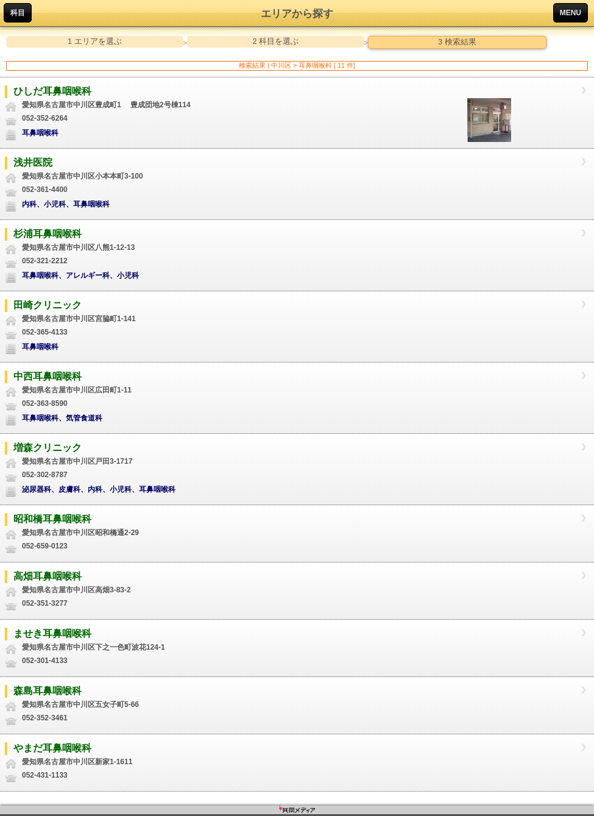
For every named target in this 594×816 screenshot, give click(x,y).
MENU (570, 13)
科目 (17, 13)
